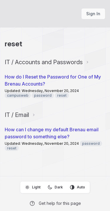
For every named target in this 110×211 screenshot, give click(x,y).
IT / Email (17, 114)
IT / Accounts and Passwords (44, 62)
